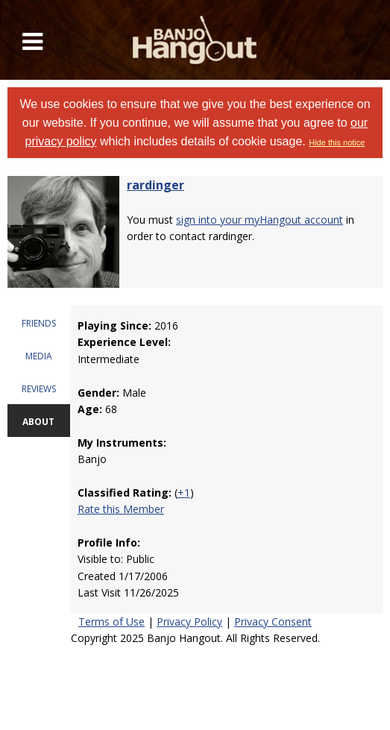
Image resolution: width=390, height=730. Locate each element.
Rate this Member (121, 509)
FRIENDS (39, 323)
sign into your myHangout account (259, 220)
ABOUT (38, 421)
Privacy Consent (273, 621)
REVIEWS (39, 389)
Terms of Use (111, 621)
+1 (183, 492)
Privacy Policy (189, 621)
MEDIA (38, 356)
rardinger (155, 185)
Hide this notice (337, 142)
